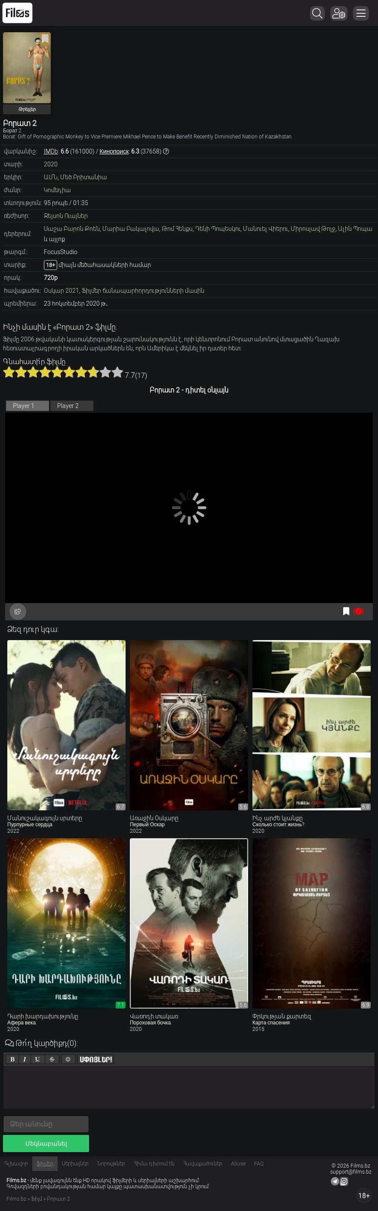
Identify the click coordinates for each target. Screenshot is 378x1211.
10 (117, 372)
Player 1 (23, 405)
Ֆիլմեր (45, 1164)
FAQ (259, 1164)
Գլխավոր (16, 1164)
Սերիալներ (75, 1164)
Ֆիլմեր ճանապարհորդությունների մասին (143, 290)
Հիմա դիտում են (154, 1164)
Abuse (238, 1164)
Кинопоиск (114, 151)
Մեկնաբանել (46, 1143)
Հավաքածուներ (202, 1164)
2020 (51, 164)
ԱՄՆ (51, 177)
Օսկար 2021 (61, 290)
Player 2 (68, 405)
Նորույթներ (111, 1164)
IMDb (51, 151)
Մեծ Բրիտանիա (83, 177)
